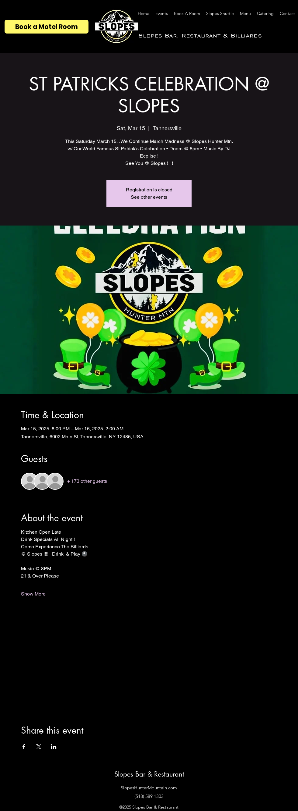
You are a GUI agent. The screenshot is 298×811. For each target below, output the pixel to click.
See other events (149, 197)
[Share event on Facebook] (24, 746)
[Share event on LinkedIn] (54, 746)
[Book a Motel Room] (46, 27)
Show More (33, 594)
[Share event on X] (39, 746)
